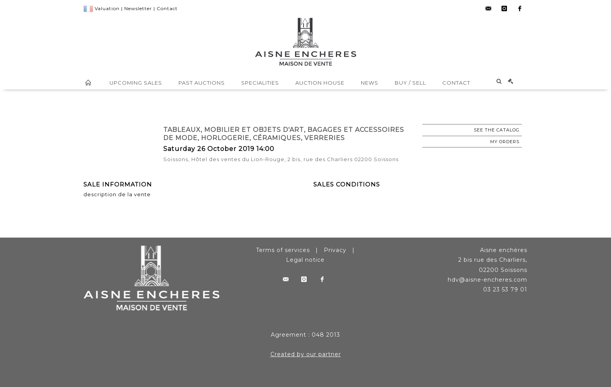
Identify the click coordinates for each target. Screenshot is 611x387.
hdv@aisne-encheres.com (487, 279)
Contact (167, 8)
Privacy (335, 250)
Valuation (107, 8)
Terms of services (283, 250)
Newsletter (138, 8)
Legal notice (305, 259)
